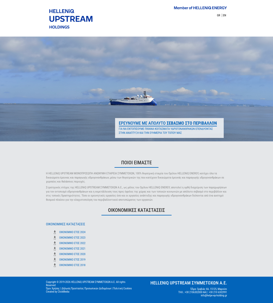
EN (224, 15)
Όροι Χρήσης (53, 288)
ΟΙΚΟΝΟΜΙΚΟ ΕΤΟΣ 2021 (72, 248)
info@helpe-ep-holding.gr (214, 295)
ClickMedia (63, 291)
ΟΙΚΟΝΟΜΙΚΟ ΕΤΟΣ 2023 (72, 237)
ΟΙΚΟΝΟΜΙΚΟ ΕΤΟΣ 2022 (72, 243)
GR (219, 15)
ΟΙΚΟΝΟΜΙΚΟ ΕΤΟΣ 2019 (72, 259)
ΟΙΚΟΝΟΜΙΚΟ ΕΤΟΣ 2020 (72, 254)
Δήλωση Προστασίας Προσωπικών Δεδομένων (86, 288)
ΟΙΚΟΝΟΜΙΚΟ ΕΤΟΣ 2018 (72, 265)
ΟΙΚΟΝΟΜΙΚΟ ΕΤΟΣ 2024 (72, 232)
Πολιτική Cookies (122, 288)
